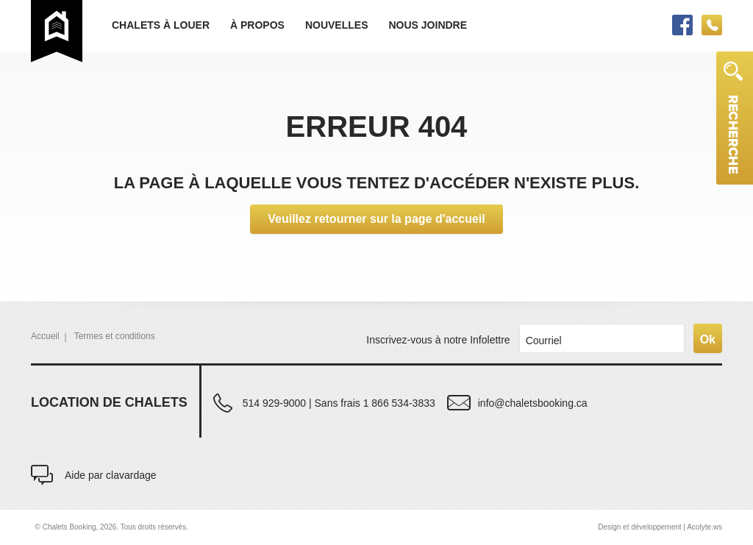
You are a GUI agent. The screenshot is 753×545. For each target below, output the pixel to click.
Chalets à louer (161, 25)
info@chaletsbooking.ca (533, 402)
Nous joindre (427, 25)
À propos (257, 25)
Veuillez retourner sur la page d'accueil (376, 219)
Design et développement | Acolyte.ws (660, 527)
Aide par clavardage (111, 474)
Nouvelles (336, 25)
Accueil (45, 336)
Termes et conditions (114, 336)
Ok (707, 339)
